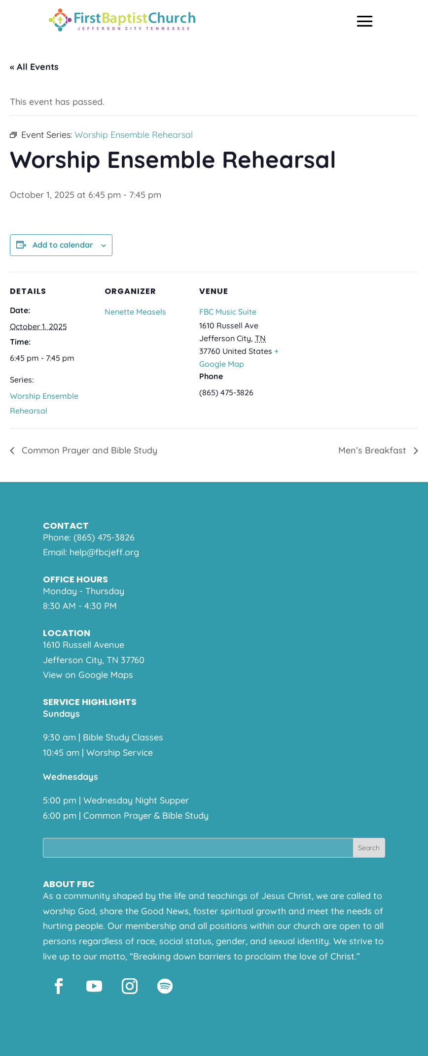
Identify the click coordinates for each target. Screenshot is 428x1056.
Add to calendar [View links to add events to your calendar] (63, 245)
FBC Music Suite (227, 312)
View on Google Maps (88, 674)
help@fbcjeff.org (104, 552)
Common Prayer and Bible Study (88, 450)
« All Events (34, 66)
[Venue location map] (346, 339)
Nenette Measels (135, 312)
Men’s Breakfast (373, 450)
